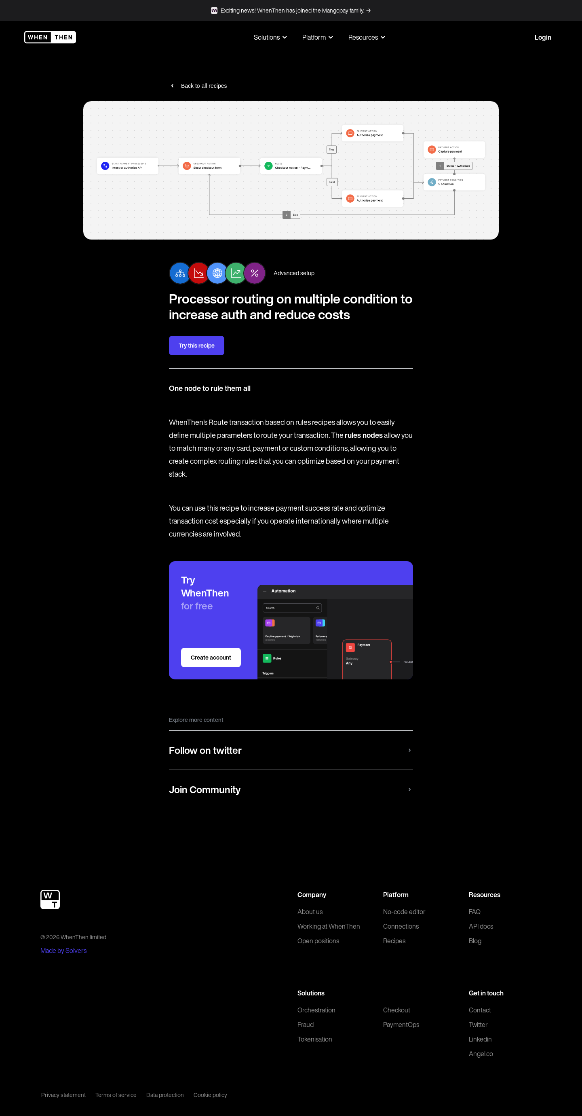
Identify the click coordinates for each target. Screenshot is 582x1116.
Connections (401, 926)
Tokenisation (314, 1039)
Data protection (165, 1095)
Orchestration (316, 1010)
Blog (475, 941)
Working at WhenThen (328, 926)
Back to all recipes (198, 86)
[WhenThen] (50, 37)
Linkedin (480, 1039)
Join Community (291, 789)
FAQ (475, 912)
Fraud (305, 1024)
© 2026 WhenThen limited (73, 937)
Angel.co (481, 1054)
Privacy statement (63, 1095)
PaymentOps (401, 1024)
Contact (480, 1010)
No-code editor (404, 912)
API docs (481, 926)
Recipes (394, 941)
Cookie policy (210, 1095)
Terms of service (116, 1095)
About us (310, 912)
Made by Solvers (63, 950)
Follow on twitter (291, 750)
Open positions (318, 941)
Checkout (396, 1010)
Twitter (478, 1024)
